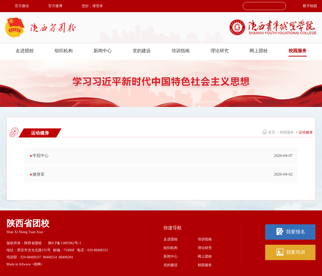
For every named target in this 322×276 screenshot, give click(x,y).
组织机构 (64, 50)
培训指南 (181, 50)
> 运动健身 (304, 132)
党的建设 (142, 50)
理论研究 (220, 50)
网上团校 (259, 50)
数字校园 (310, 6)
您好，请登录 (92, 6)
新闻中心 (103, 50)
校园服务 (298, 50)
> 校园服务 (285, 132)
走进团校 (25, 50)
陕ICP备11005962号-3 (64, 243)
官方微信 (22, 6)
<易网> (37, 264)
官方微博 (55, 6)
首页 (271, 132)
